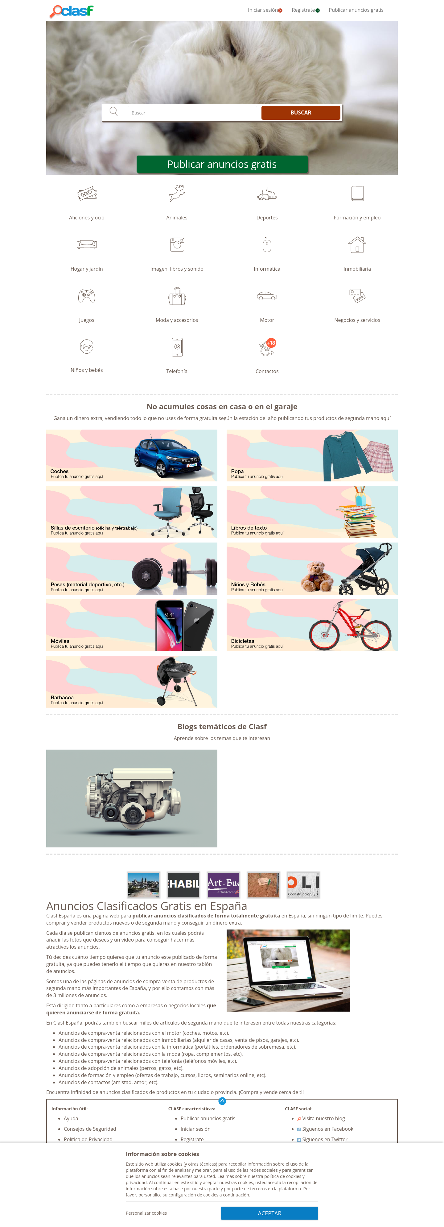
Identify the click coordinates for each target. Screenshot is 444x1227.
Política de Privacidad (88, 1139)
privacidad (136, 1183)
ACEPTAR (270, 1213)
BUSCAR (300, 112)
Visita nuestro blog (321, 1118)
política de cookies (282, 1176)
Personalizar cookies (146, 1213)
